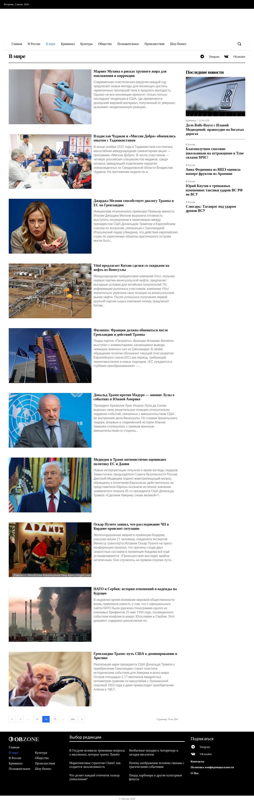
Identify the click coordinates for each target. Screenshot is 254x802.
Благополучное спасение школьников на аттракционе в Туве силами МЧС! (215, 153)
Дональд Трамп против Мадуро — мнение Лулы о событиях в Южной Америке (133, 397)
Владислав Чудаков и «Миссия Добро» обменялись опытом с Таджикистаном (134, 139)
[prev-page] (12, 719)
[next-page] (82, 719)
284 (73, 719)
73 (37, 719)
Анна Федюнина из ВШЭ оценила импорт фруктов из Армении (213, 172)
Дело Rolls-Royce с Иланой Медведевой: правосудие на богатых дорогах (215, 130)
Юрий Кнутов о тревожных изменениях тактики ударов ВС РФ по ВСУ (214, 190)
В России (190, 145)
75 (55, 719)
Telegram (214, 56)
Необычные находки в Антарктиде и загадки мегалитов (153, 752)
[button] (239, 44)
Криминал (191, 121)
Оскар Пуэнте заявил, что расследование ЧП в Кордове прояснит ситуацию (131, 527)
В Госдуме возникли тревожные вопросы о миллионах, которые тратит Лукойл (97, 752)
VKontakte (239, 56)
